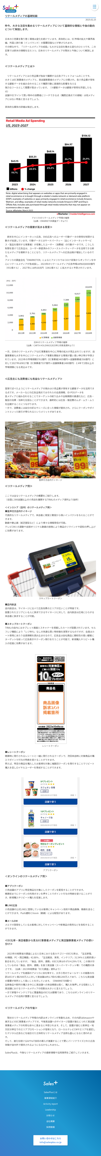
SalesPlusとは (50, 1092)
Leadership (50, 1109)
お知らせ (50, 1115)
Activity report (50, 1103)
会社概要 (50, 1121)
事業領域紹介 (50, 1098)
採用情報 (50, 1127)
